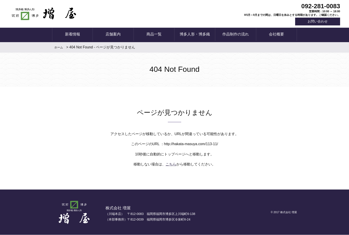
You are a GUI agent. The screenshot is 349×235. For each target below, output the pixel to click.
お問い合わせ (316, 22)
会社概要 (276, 35)
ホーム (58, 47)
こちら (171, 165)
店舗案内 (113, 35)
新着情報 (72, 35)
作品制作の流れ (235, 35)
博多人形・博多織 (195, 35)
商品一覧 (154, 35)
